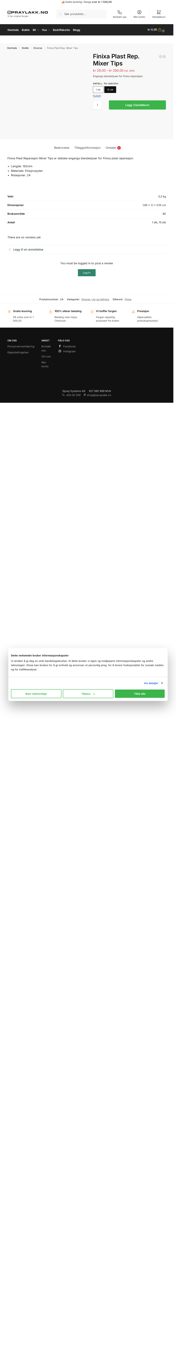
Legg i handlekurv (137, 104)
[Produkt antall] (97, 104)
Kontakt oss (119, 14)
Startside (12, 47)
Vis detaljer (151, 682)
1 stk (98, 88)
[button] (157, 29)
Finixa (128, 298)
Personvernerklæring (20, 346)
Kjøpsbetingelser (18, 352)
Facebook (67, 346)
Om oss (46, 355)
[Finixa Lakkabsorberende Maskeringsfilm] (160, 56)
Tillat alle (140, 693)
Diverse (37, 47)
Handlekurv (159, 14)
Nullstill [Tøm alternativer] (97, 95)
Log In (86, 272)
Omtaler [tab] (113, 147)
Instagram (67, 351)
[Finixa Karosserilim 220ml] (164, 56)
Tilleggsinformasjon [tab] (87, 147)
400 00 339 (71, 394)
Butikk (25, 47)
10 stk (110, 88)
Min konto (139, 14)
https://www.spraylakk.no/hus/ (86, 38)
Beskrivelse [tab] (61, 147)
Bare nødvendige (36, 693)
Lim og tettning (100, 298)
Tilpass (88, 693)
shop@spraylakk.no (97, 394)
